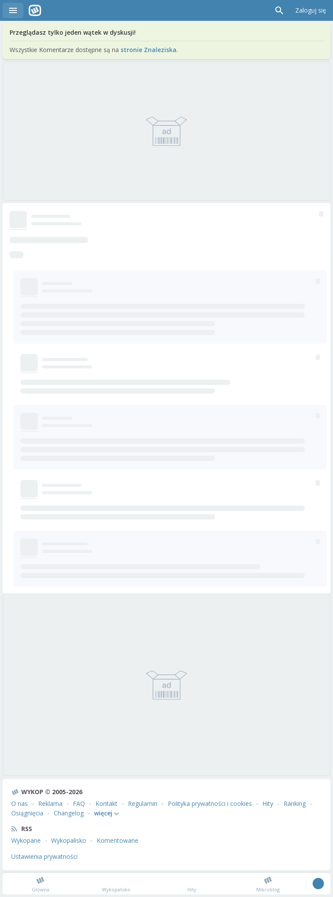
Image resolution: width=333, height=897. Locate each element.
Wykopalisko (68, 840)
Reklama (50, 803)
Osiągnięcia (27, 813)
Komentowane (117, 840)
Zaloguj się (310, 10)
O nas (19, 803)
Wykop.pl (35, 10)
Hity (267, 803)
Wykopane (26, 840)
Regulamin (142, 803)
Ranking (295, 803)
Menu (13, 10)
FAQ (79, 803)
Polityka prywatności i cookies (210, 803)
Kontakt (106, 803)
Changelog (69, 813)
